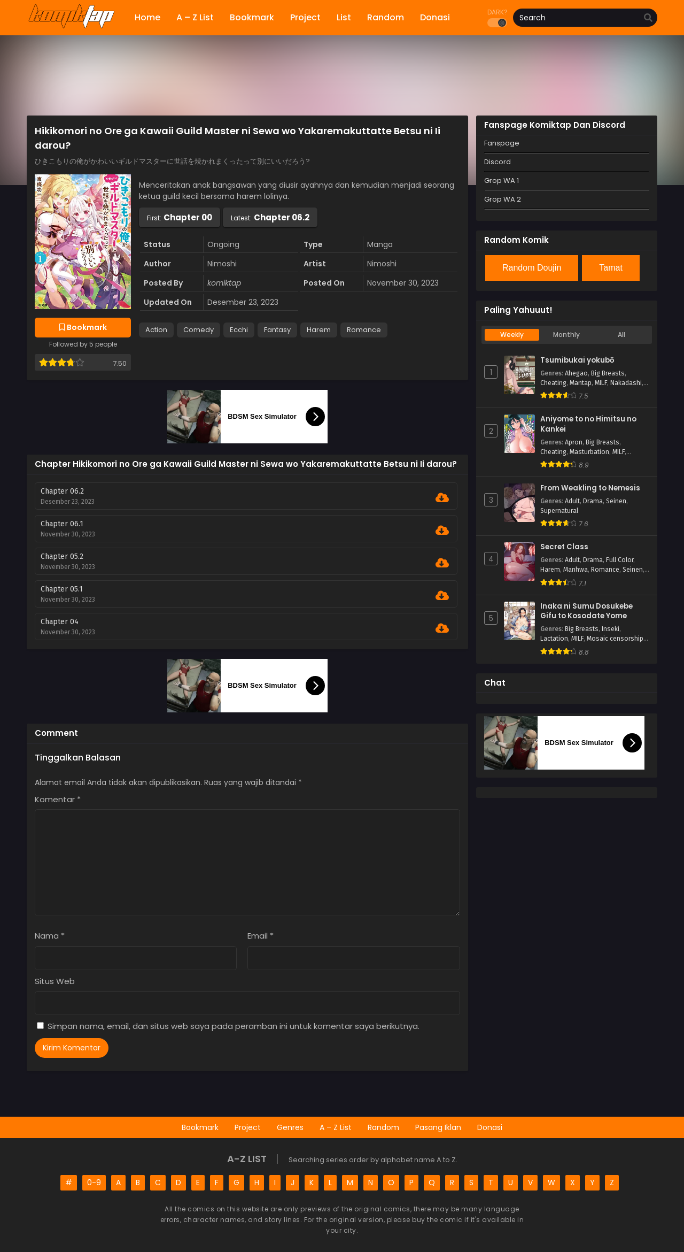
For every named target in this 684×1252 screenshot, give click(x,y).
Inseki (610, 629)
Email (260, 935)
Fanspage (501, 143)
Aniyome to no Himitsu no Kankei (588, 424)
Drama (593, 501)
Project (248, 1127)
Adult (572, 501)
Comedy (198, 330)
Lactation (554, 638)
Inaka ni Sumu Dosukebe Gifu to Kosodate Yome (586, 611)
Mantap (581, 383)
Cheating (553, 383)
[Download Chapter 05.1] (442, 595)
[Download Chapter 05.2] (442, 563)
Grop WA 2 (502, 199)
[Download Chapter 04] (442, 628)
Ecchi (239, 330)
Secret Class (564, 547)
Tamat (611, 267)
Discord (497, 162)
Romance (364, 330)
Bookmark (200, 1127)
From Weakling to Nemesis (590, 488)
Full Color (619, 560)
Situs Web (55, 981)
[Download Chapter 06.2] (442, 497)
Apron (573, 442)
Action (156, 330)
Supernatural (559, 510)
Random (383, 1127)
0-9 (94, 1182)
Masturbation (589, 452)
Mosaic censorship (615, 638)
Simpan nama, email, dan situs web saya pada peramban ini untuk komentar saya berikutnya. (233, 1026)
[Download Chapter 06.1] (442, 530)
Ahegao (576, 373)
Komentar (58, 799)
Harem (319, 330)
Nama (50, 935)
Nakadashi (626, 383)
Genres (290, 1127)
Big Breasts (608, 373)
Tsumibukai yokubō (577, 360)
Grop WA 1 (501, 180)
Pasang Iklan (438, 1127)
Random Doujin (531, 267)
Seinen (616, 501)
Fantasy (277, 330)
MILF (601, 383)
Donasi (489, 1127)
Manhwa (575, 569)
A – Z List (336, 1127)
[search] (648, 18)
